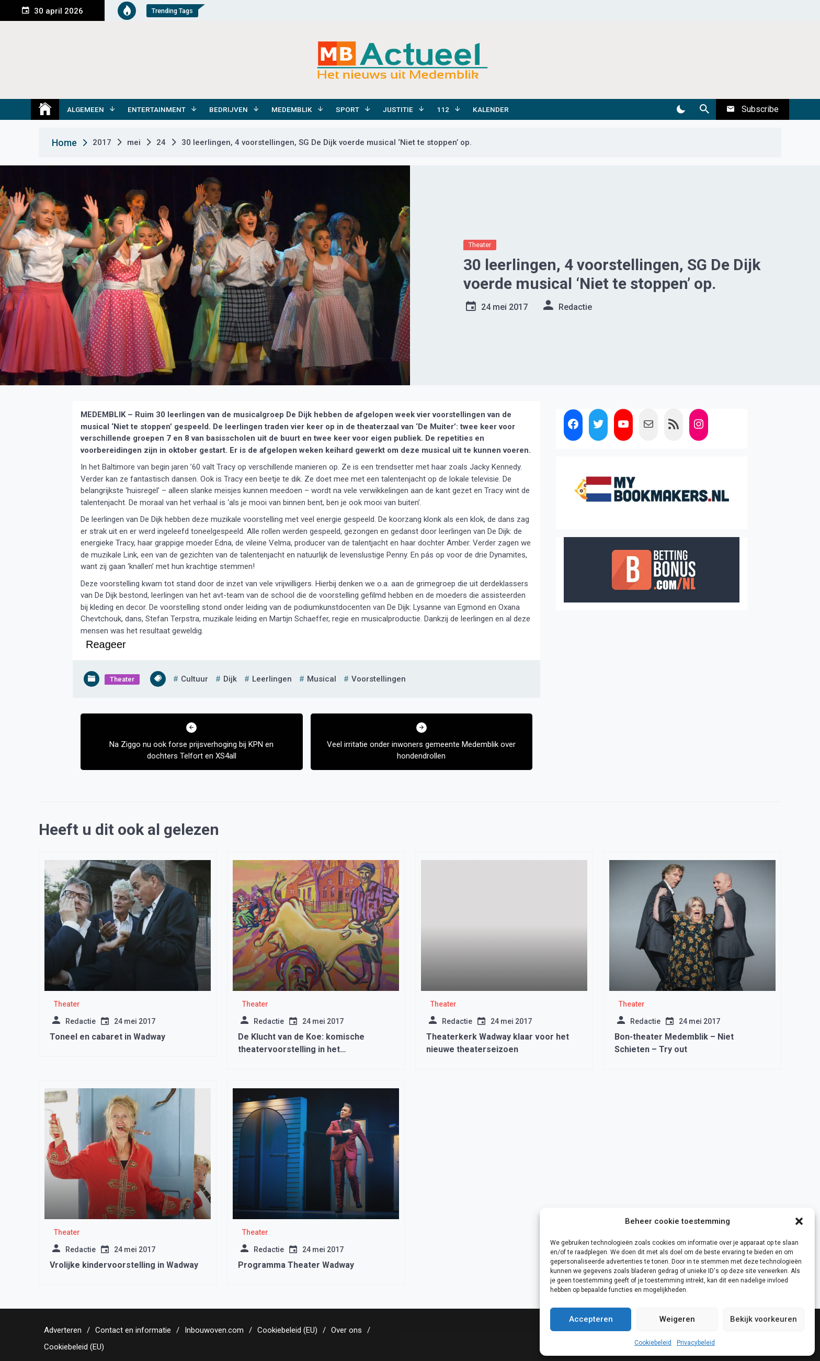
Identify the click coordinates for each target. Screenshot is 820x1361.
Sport (347, 109)
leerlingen (272, 679)
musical (321, 679)
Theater (480, 245)
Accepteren (591, 1319)
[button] (799, 1221)
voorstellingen (378, 679)
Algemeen (85, 109)
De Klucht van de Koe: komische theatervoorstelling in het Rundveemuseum (301, 1049)
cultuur (194, 679)
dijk (230, 679)
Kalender (491, 109)
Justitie (398, 109)
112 (443, 109)
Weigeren (677, 1319)
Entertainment (157, 109)
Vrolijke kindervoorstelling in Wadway (124, 1265)
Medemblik (291, 109)
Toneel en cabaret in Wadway (107, 1037)
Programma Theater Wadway (296, 1265)
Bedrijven (228, 109)
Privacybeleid (696, 1342)
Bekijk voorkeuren (763, 1319)
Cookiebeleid (652, 1342)
